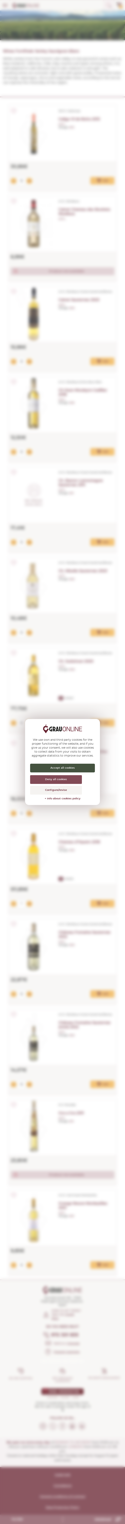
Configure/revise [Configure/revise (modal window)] (56, 790)
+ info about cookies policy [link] (63, 798)
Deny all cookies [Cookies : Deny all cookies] (56, 779)
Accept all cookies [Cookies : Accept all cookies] (62, 768)
